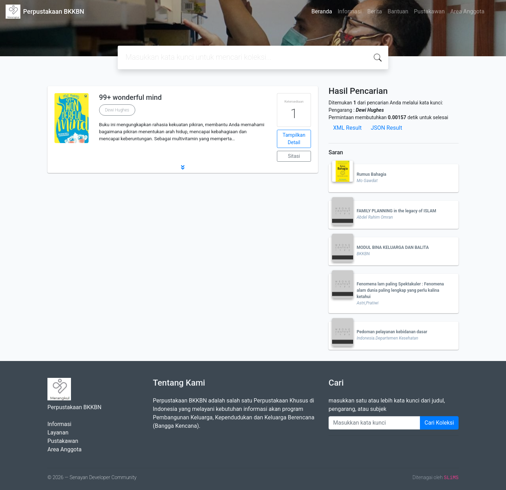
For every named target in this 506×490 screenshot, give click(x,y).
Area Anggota (467, 11)
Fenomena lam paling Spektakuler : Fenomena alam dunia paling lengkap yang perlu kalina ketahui (400, 290)
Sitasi (294, 156)
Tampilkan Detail (294, 138)
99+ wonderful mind (130, 97)
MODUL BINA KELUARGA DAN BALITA (393, 247)
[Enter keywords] (374, 423)
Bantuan (398, 11)
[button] (182, 167)
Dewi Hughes (117, 110)
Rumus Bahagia (371, 174)
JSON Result (386, 127)
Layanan (58, 432)
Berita (374, 11)
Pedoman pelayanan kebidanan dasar (392, 331)
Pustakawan (429, 11)
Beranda (321, 11)
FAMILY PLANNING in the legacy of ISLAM (396, 210)
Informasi (350, 11)
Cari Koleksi (439, 422)
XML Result (347, 127)
